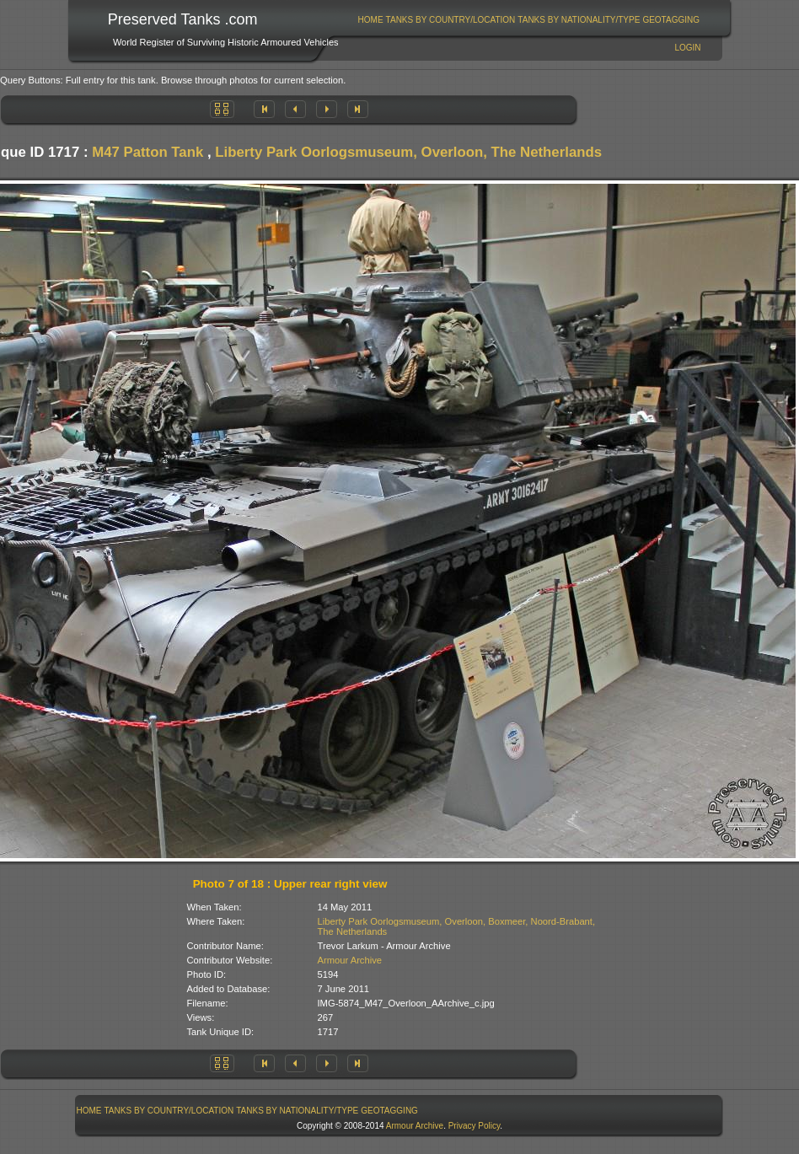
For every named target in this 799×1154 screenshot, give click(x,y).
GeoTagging (671, 19)
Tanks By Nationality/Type (578, 19)
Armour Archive (350, 960)
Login (687, 47)
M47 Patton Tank (147, 152)
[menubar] (528, 20)
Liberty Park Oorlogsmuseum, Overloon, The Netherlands (408, 152)
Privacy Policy (474, 1125)
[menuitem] (370, 20)
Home (370, 19)
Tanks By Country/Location (451, 19)
